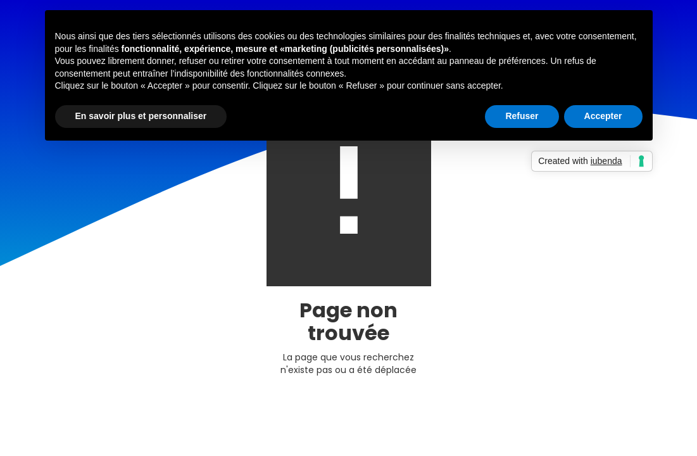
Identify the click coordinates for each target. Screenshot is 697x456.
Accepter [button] (603, 116)
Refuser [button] (521, 116)
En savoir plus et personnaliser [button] (141, 116)
